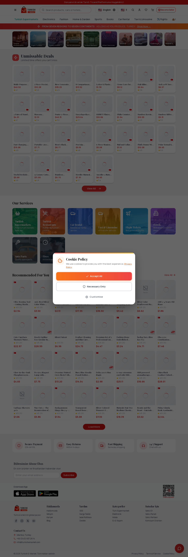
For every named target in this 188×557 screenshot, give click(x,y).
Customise (94, 296)
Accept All (94, 276)
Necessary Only (94, 286)
